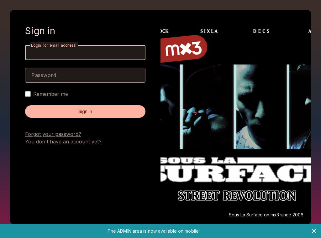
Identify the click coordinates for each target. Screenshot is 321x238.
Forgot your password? (53, 134)
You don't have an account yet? (63, 141)
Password (43, 75)
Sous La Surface (246, 214)
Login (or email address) (54, 45)
